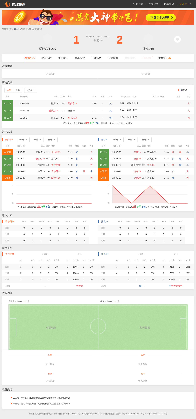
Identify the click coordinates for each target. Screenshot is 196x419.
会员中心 (184, 4)
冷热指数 (113, 58)
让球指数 (96, 58)
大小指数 (80, 58)
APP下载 (138, 4)
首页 (16, 29)
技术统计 (163, 58)
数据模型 (130, 58)
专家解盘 (146, 58)
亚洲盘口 (63, 58)
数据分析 (30, 58)
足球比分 (169, 4)
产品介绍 (153, 4)
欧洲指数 (46, 58)
